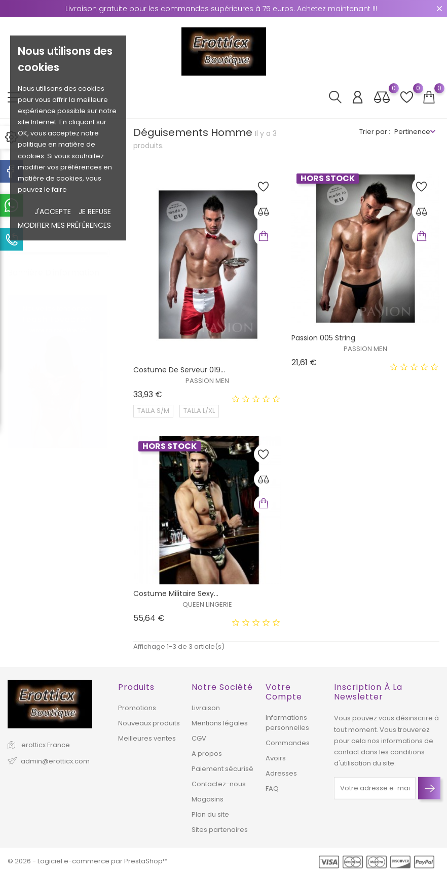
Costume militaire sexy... (175, 593)
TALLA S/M (153, 410)
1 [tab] (101, 350)
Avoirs (276, 758)
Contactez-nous (219, 784)
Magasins (208, 799)
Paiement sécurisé (222, 769)
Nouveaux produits (149, 723)
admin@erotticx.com (55, 761)
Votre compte (284, 692)
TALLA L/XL (199, 410)
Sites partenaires (220, 829)
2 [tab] (101, 368)
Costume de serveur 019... (179, 370)
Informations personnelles (287, 722)
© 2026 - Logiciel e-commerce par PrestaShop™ (88, 861)
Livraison (206, 708)
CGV (199, 738)
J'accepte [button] (52, 211)
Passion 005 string (323, 338)
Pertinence (412, 131)
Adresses (281, 773)
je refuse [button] (95, 211)
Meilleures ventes (147, 738)
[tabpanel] (58, 362)
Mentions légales (220, 723)
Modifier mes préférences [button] (64, 225)
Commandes (288, 743)
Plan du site (210, 814)
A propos (207, 753)
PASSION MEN (207, 381)
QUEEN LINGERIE (207, 604)
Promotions (137, 708)
